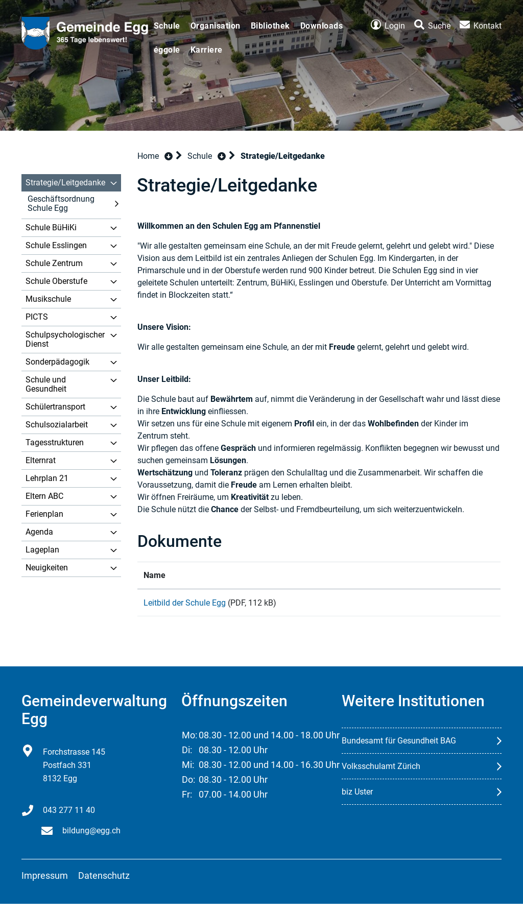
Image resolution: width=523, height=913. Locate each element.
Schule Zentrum (54, 263)
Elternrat (41, 460)
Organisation (216, 26)
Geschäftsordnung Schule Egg (61, 203)
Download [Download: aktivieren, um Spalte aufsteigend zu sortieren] (415, 575)
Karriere (207, 50)
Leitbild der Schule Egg (185, 603)
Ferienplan (44, 514)
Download (445, 608)
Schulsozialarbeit (57, 424)
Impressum (44, 884)
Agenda (39, 532)
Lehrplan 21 (47, 478)
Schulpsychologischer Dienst (65, 339)
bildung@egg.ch (91, 840)
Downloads (321, 26)
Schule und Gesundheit (46, 384)
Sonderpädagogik (57, 362)
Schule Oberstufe (56, 281)
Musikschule (48, 299)
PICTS (37, 317)
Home (148, 156)
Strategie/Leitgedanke (65, 182)
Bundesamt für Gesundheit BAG (399, 750)
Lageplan (42, 550)
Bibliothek (270, 26)
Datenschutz (104, 884)
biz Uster (357, 801)
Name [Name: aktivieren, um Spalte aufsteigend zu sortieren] (154, 575)
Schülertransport (55, 407)
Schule (167, 26)
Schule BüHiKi (51, 227)
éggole (167, 50)
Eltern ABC (44, 496)
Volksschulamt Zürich (381, 775)
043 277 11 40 (69, 819)
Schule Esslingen (56, 245)
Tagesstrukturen (55, 442)
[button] (206, 156)
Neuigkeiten (47, 567)
